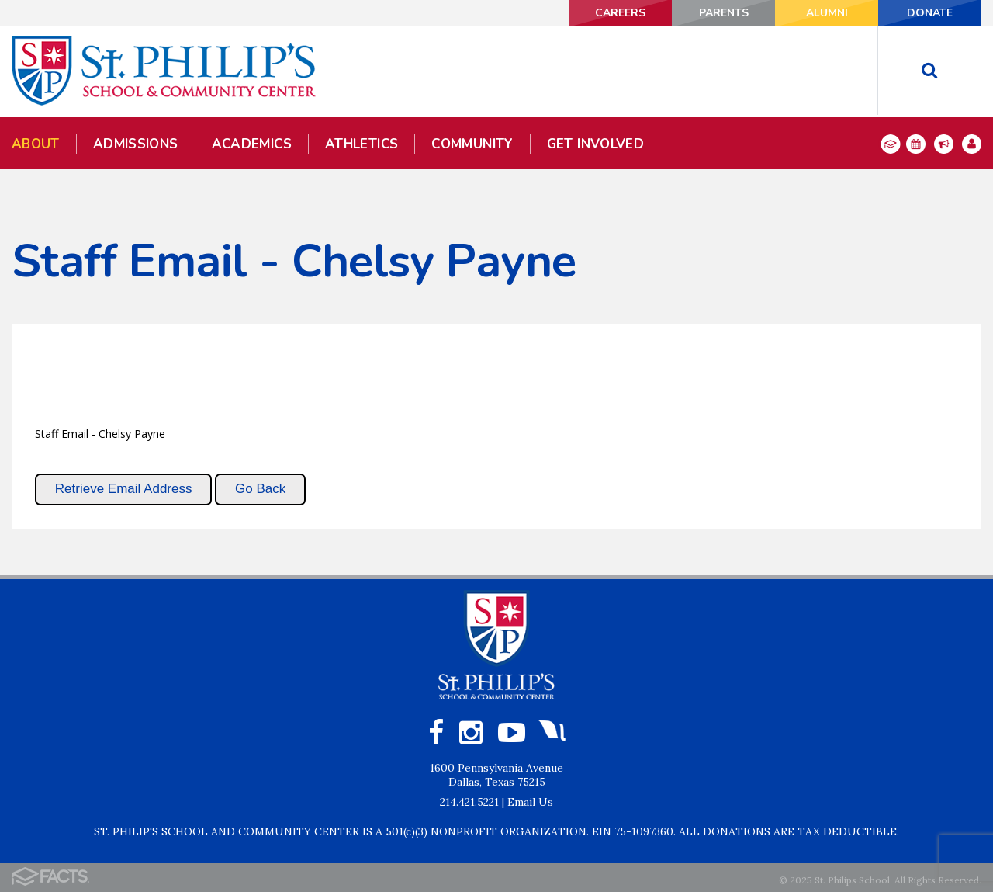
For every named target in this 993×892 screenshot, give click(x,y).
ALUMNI (827, 12)
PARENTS (724, 12)
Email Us (530, 802)
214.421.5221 (469, 802)
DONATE (930, 12)
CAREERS (620, 12)
